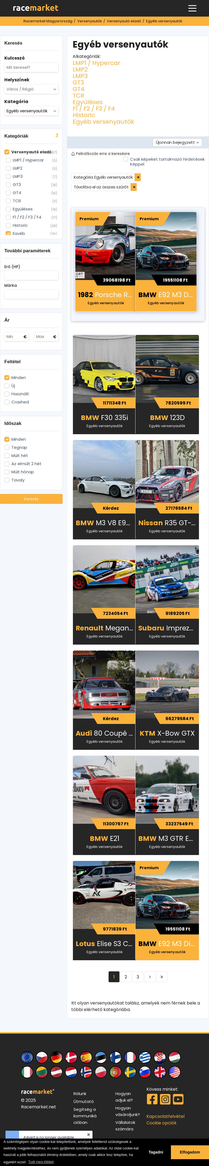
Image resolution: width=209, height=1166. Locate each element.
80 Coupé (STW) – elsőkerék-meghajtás (106, 733)
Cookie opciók (161, 1123)
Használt (20, 393)
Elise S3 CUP (106, 944)
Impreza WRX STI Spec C (168, 628)
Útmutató (83, 1101)
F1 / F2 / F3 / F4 (94, 108)
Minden (18, 377)
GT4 (78, 89)
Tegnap (19, 447)
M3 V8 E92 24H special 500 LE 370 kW (106, 523)
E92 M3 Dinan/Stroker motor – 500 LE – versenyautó (167, 295)
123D (167, 417)
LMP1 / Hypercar (96, 63)
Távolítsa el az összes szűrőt (101, 187)
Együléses (88, 102)
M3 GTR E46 (168, 838)
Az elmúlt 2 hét (26, 463)
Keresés (31, 499)
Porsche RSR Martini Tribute (107, 295)
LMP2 (80, 69)
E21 (104, 838)
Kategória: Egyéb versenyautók (103, 177)
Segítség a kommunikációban (85, 1115)
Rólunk (79, 1093)
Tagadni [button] (156, 1152)
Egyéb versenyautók (103, 121)
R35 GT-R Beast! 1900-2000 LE (168, 523)
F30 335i (104, 417)
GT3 (78, 82)
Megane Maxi (106, 628)
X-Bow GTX (167, 733)
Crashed (20, 402)
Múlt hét (19, 455)
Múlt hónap (22, 471)
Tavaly (17, 480)
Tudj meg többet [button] (41, 1162)
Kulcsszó (14, 58)
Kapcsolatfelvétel (165, 1116)
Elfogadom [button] (190, 1152)
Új (13, 385)
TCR (78, 95)
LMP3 (80, 76)
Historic (84, 115)
